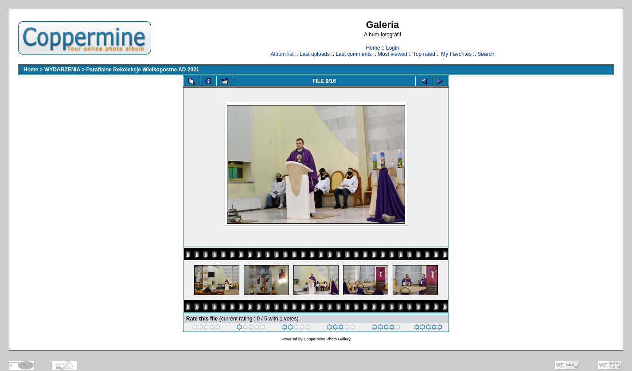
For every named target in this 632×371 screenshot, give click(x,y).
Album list (282, 54)
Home (373, 48)
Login (392, 48)
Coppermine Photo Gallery (327, 339)
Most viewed (392, 54)
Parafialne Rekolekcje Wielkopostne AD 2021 (142, 69)
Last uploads (315, 54)
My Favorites (456, 54)
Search (485, 54)
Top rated (424, 54)
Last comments (353, 54)
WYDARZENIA (62, 69)
